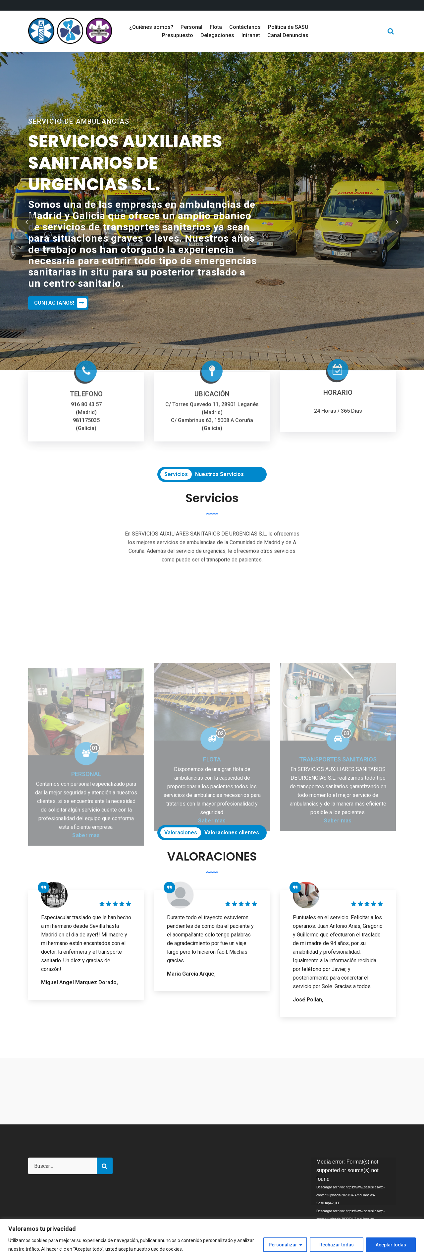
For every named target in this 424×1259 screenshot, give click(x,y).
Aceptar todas (391, 1244)
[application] (353, 1181)
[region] (212, 1239)
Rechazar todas (336, 1244)
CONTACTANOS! (60, 303)
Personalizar (283, 1244)
